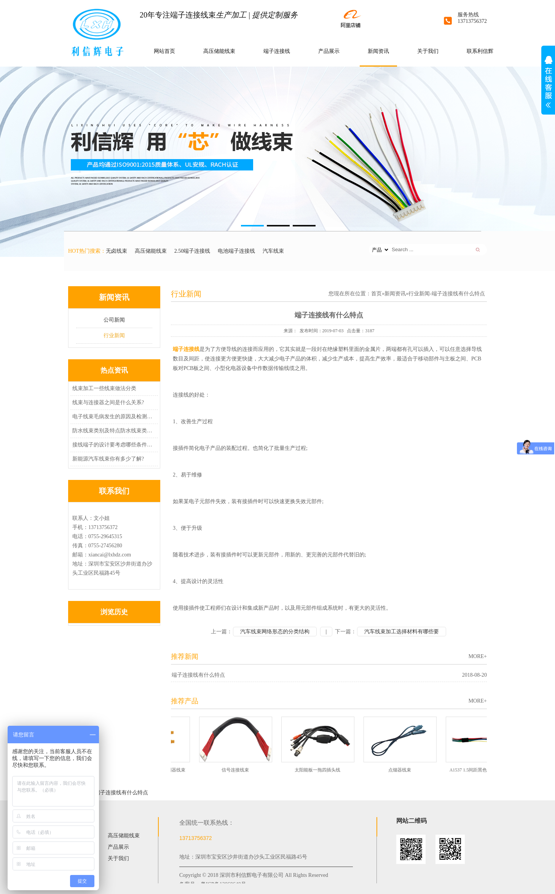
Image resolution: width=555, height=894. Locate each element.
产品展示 (329, 51)
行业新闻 (114, 335)
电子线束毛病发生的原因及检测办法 (113, 416)
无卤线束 (116, 251)
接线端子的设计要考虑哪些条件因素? (113, 445)
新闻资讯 (378, 51)
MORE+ (478, 656)
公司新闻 (114, 320)
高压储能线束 (219, 51)
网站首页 (164, 51)
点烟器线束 (401, 770)
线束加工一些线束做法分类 (104, 388)
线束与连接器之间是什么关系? (108, 402)
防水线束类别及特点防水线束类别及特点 (113, 430)
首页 (376, 293)
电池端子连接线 (236, 251)
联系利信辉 (480, 51)
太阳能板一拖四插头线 (319, 770)
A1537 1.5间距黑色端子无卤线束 (483, 770)
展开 (548, 86)
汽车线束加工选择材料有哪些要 (401, 631)
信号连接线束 (236, 770)
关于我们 (428, 51)
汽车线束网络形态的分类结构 (274, 631)
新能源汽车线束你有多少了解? (108, 459)
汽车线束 (273, 251)
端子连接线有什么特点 (198, 675)
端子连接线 (276, 51)
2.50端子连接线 (192, 251)
